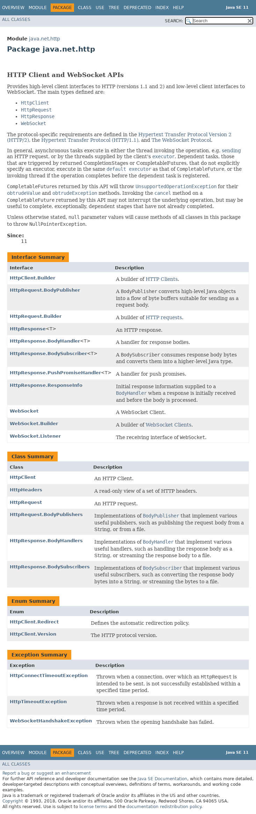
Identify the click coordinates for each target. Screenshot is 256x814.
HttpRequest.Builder (35, 316)
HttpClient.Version (33, 634)
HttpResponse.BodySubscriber (48, 353)
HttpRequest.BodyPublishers (46, 514)
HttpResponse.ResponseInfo (46, 385)
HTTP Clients (162, 279)
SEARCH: (174, 20)
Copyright (12, 801)
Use (100, 7)
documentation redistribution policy (163, 806)
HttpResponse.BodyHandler (45, 341)
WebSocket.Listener (35, 436)
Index (162, 7)
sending (231, 150)
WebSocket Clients (168, 425)
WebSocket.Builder (34, 423)
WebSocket (24, 411)
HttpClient (23, 477)
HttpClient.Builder (32, 278)
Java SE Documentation (162, 778)
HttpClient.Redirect (34, 621)
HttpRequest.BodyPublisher (45, 290)
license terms (93, 806)
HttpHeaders (26, 489)
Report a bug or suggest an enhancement (46, 773)
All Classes (16, 19)
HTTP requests (164, 317)
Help (178, 7)
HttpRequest (26, 502)
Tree (114, 7)
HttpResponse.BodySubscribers (50, 566)
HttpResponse (28, 328)
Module (38, 7)
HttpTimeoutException (38, 701)
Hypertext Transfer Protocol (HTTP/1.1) (89, 140)
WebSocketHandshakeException (51, 720)
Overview (13, 7)
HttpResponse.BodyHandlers (46, 540)
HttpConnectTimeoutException (49, 675)
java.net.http (44, 38)
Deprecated (137, 7)
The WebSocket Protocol (181, 140)
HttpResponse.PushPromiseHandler (55, 372)
